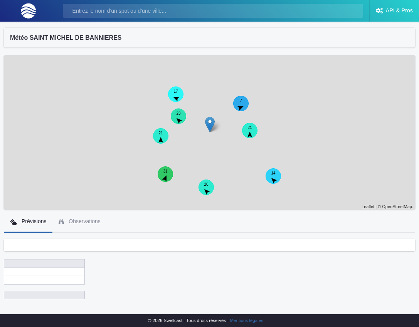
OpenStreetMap (397, 206)
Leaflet (368, 206)
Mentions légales (246, 320)
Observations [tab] (79, 221)
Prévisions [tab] (28, 221)
